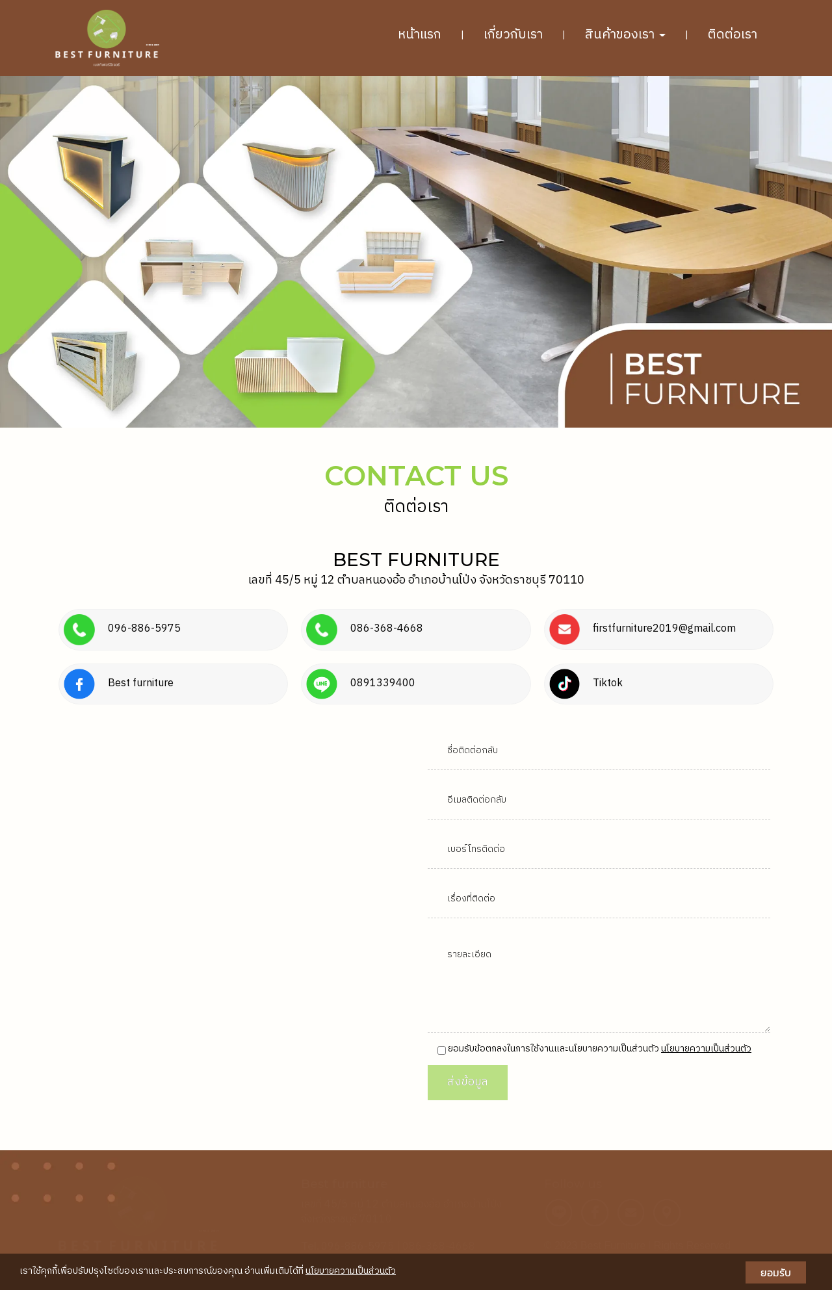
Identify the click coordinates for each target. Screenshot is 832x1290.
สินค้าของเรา (625, 34)
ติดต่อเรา (732, 34)
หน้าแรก (419, 34)
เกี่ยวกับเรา (513, 34)
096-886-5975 (357, 1247)
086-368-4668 (438, 1247)
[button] (62, 252)
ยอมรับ (775, 1272)
